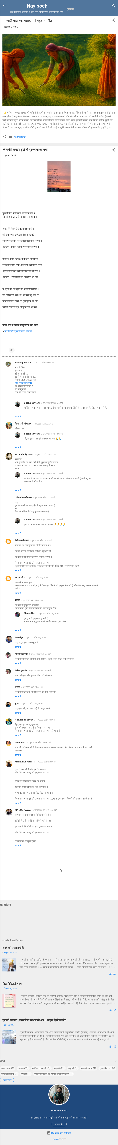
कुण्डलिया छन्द (7, 1074)
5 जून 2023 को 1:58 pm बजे (44, 497)
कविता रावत (20, 742)
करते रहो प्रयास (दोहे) (13, 947)
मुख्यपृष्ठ (70, 9)
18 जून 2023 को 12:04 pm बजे (44, 810)
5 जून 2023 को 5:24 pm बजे (37, 577)
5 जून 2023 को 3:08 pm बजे (52, 519)
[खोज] (114, 6)
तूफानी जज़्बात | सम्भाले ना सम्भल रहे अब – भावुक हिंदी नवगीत (34, 1020)
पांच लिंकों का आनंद (23, 383)
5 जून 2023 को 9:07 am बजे (52, 473)
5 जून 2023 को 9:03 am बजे (52, 403)
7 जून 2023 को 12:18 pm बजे (31, 703)
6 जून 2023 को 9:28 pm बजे (32, 687)
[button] (114, 20)
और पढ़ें (112, 974)
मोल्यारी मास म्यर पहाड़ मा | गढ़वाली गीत (27, 21)
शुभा (17, 703)
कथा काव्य (6, 1068)
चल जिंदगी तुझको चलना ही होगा (18, 331)
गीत (11, 350)
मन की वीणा (20, 577)
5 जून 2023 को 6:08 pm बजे (32, 600)
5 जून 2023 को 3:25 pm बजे (41, 540)
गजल (23, 1074)
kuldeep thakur (23, 362)
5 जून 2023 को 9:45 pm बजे (40, 654)
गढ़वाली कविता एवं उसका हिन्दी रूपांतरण (51, 1074)
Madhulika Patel (23, 761)
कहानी (57, 1068)
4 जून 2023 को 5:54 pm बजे (43, 363)
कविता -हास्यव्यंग (39, 1068)
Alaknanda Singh (24, 719)
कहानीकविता (86, 1068)
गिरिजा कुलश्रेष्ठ (21, 654)
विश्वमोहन (19, 637)
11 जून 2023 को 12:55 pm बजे (39, 742)
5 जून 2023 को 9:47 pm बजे (40, 670)
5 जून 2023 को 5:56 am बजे (43, 424)
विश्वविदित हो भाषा (12, 984)
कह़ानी (71, 1068)
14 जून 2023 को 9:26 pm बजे (47, 614)
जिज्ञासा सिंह (29, 613)
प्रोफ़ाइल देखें (59, 1124)
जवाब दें (18, 417)
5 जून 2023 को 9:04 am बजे (52, 434)
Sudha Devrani (32, 403)
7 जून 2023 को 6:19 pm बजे (45, 720)
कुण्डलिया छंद (106, 1068)
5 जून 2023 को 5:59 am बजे (45, 454)
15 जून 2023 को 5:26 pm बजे (44, 762)
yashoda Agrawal (24, 454)
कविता (21, 1068)
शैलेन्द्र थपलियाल (22, 540)
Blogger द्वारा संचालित (59, 1133)
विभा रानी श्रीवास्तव (23, 423)
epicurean (55, 1139)
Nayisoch (37, 6)
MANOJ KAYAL (23, 810)
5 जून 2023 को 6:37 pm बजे (35, 637)
